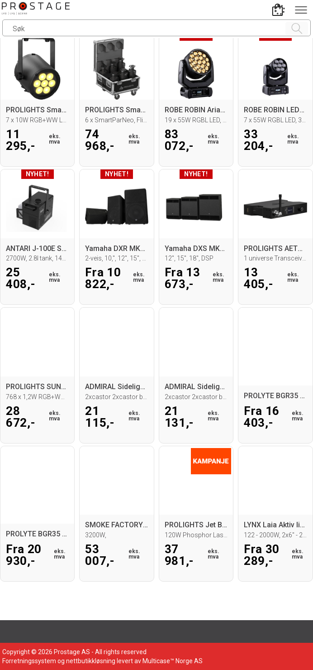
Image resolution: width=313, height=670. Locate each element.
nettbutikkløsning (90, 661)
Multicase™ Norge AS (172, 661)
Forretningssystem (29, 661)
